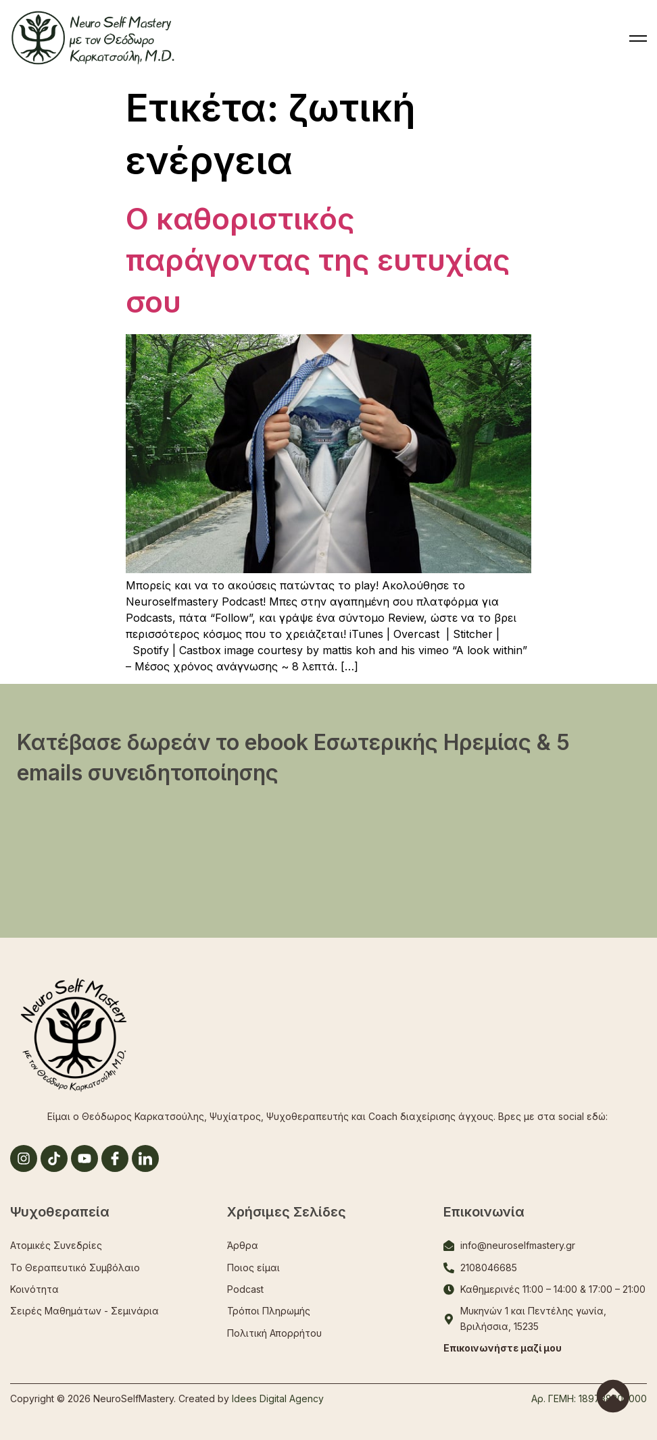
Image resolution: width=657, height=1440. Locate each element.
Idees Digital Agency (278, 1398)
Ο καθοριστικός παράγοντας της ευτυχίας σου (318, 260)
